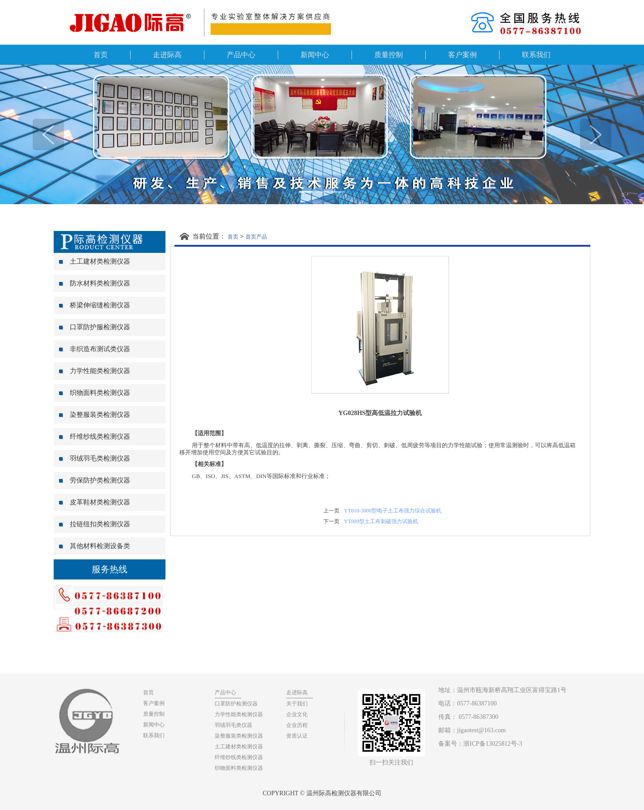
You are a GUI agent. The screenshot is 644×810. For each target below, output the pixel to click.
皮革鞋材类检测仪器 (94, 502)
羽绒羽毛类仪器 (233, 725)
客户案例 (462, 55)
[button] (48, 134)
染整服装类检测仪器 (94, 414)
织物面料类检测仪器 (94, 392)
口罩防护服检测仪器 (94, 327)
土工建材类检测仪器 (94, 261)
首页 (100, 55)
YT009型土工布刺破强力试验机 (381, 521)
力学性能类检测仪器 (94, 370)
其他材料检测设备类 (94, 546)
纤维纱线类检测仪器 (94, 436)
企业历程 (297, 725)
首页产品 (256, 237)
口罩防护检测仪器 (236, 704)
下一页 (331, 521)
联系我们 (536, 55)
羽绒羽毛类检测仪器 (94, 458)
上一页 (331, 511)
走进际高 (167, 55)
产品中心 (241, 55)
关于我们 (297, 704)
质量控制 (388, 55)
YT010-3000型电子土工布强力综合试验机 (392, 511)
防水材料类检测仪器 (94, 283)
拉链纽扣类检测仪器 (94, 524)
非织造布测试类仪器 (94, 349)
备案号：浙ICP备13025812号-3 (480, 743)
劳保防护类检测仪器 (94, 480)
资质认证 (297, 736)
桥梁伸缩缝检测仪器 (94, 305)
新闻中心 (315, 55)
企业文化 (297, 714)
